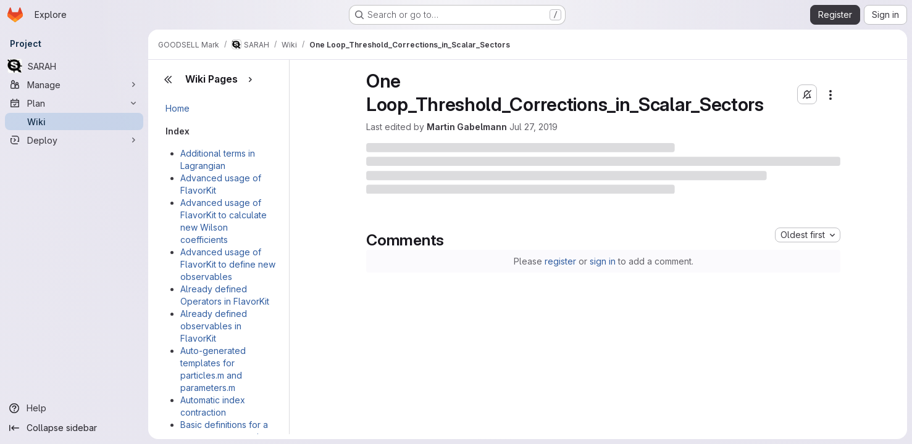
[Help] (74, 408)
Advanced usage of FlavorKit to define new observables (227, 264)
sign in (603, 261)
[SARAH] (74, 66)
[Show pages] (250, 79)
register (560, 261)
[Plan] (74, 103)
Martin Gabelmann (467, 126)
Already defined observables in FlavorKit (213, 325)
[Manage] (74, 84)
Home (177, 108)
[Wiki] (74, 121)
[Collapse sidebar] (74, 428)
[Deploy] (74, 140)
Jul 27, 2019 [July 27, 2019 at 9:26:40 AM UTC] (533, 126)
